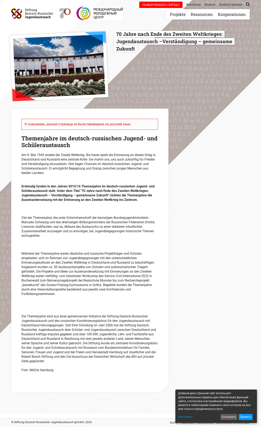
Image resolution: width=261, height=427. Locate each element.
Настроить (185, 416)
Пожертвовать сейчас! (160, 5)
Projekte (178, 14)
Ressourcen (202, 14)
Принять (245, 416)
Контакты (193, 4)
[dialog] (216, 406)
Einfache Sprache (230, 4)
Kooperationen (232, 14)
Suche (174, 422)
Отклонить (228, 416)
